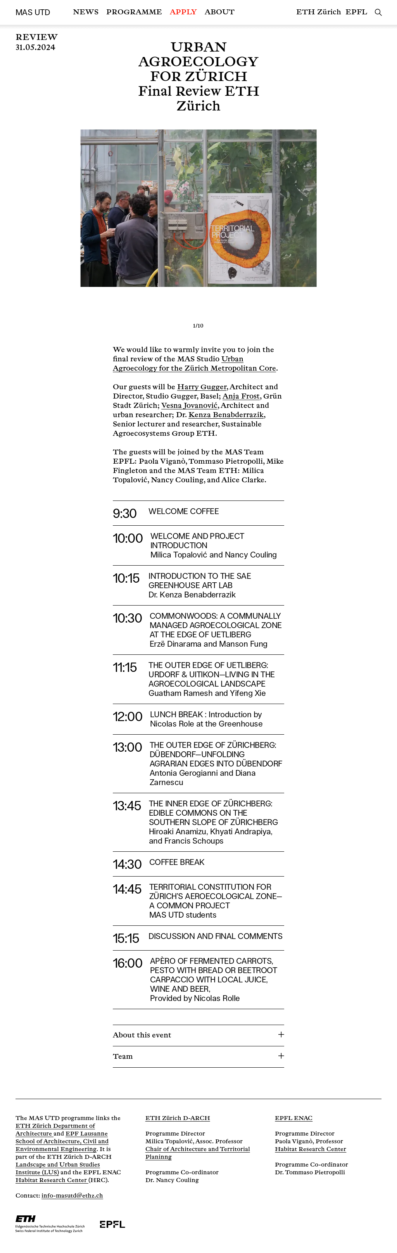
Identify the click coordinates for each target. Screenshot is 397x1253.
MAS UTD (33, 12)
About (220, 12)
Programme (134, 12)
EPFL (356, 12)
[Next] (293, 223)
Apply (183, 12)
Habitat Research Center (52, 1180)
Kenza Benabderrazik (226, 415)
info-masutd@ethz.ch (72, 1196)
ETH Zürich (318, 12)
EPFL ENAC (293, 1118)
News (85, 12)
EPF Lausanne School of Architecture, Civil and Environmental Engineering (62, 1141)
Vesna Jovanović (189, 406)
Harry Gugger (201, 387)
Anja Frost (241, 396)
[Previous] (104, 223)
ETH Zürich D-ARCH (177, 1118)
